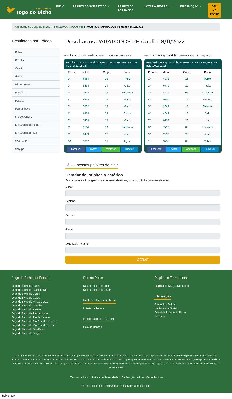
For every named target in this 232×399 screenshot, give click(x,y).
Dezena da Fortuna (76, 243)
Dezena (69, 215)
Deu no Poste (214, 10)
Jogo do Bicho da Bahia (26, 285)
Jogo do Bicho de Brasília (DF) (30, 289)
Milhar (68, 186)
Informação (189, 6)
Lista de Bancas (92, 326)
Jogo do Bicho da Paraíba (27, 305)
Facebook (76, 149)
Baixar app (8, 395)
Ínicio (61, 6)
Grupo (69, 229)
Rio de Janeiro (23, 116)
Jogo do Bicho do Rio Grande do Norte (34, 321)
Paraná (19, 100)
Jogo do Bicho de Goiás (26, 297)
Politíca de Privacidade (104, 377)
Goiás (18, 76)
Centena (70, 201)
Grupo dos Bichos (164, 304)
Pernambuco (22, 108)
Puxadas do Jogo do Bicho (170, 312)
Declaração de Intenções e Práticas (142, 377)
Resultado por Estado (90, 6)
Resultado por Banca (126, 8)
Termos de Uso (79, 377)
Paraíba (19, 92)
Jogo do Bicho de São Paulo (28, 329)
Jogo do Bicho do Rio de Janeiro (31, 317)
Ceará (18, 68)
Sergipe (19, 149)
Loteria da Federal (94, 308)
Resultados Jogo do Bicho (135, 385)
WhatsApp (110, 149)
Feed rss (159, 316)
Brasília (19, 60)
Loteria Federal (157, 6)
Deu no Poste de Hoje (96, 285)
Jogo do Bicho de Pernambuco (30, 313)
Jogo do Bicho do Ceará (26, 293)
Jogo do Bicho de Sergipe (27, 333)
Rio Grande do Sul (26, 132)
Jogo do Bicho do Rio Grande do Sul (33, 325)
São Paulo (21, 140)
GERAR (142, 260)
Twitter (93, 149)
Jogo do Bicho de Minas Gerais (30, 301)
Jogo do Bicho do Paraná (26, 309)
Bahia (18, 52)
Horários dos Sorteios (167, 308)
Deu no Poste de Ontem (97, 289)
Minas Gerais (23, 84)
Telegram (129, 149)
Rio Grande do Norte (27, 124)
